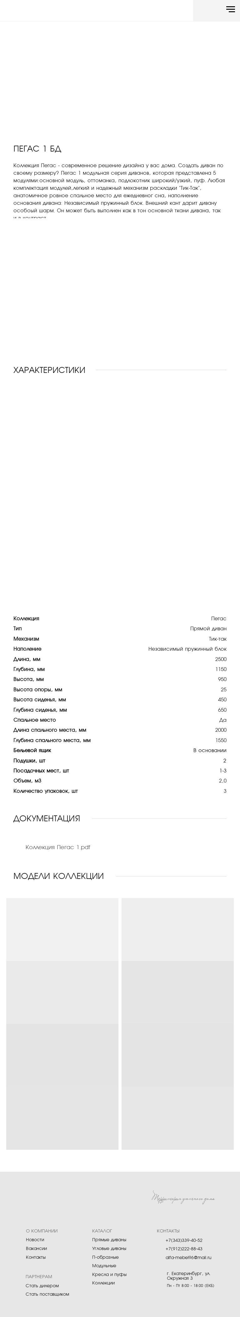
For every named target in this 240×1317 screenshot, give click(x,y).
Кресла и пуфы (109, 1275)
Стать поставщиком (47, 1294)
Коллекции (103, 1283)
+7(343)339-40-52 (184, 1240)
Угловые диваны (109, 1249)
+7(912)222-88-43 (184, 1249)
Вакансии (36, 1249)
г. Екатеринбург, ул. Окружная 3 (189, 1276)
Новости (35, 1240)
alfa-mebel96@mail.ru (188, 1258)
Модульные (104, 1266)
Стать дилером (42, 1286)
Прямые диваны (109, 1240)
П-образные (105, 1257)
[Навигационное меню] (230, 9)
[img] (37, 12)
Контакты (36, 1257)
